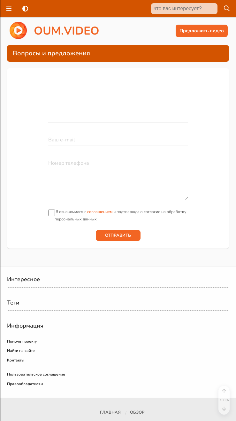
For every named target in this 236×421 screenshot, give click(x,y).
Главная (110, 412)
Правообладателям (25, 383)
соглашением (99, 211)
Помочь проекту (22, 341)
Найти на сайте (21, 350)
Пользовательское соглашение (36, 374)
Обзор (137, 412)
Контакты (15, 360)
